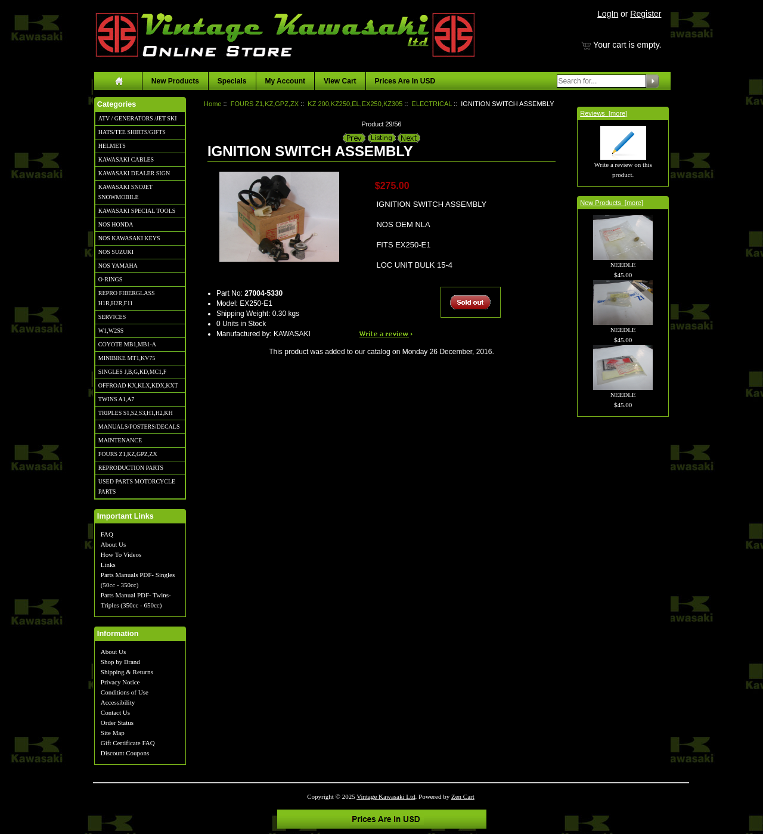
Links (108, 564)
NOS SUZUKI (116, 252)
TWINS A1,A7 (116, 399)
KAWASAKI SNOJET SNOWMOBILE (125, 192)
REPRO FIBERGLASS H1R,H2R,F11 (126, 298)
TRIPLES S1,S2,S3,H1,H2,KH (135, 413)
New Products (175, 81)
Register (645, 13)
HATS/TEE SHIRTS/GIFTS (132, 132)
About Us (113, 544)
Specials (232, 81)
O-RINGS (110, 279)
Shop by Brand (120, 661)
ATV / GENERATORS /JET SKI (137, 118)
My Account (285, 81)
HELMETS (112, 145)
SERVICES (112, 317)
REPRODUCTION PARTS (130, 467)
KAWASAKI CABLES (126, 159)
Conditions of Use (124, 692)
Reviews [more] (603, 113)
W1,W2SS (111, 330)
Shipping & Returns (127, 671)
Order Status (117, 722)
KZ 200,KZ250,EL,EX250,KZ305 (355, 103)
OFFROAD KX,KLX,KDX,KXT (138, 385)
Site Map (113, 732)
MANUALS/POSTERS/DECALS (139, 426)
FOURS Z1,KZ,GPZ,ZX (127, 454)
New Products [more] (611, 202)
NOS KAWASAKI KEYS (129, 238)
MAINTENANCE (120, 440)
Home (212, 103)
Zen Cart (462, 796)
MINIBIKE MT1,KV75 (127, 358)
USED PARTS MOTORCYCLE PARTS (136, 486)
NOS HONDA (116, 224)
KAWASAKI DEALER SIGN (134, 173)
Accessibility (118, 702)
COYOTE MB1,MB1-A (127, 344)
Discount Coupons (125, 753)
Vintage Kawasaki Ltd (385, 796)
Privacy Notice (120, 682)
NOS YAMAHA (118, 265)
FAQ (107, 534)
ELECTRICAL (432, 103)
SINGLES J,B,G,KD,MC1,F (132, 371)
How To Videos (121, 554)
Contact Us (115, 712)
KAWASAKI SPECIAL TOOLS (137, 210)
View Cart (340, 81)
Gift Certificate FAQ (128, 742)
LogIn (607, 13)
